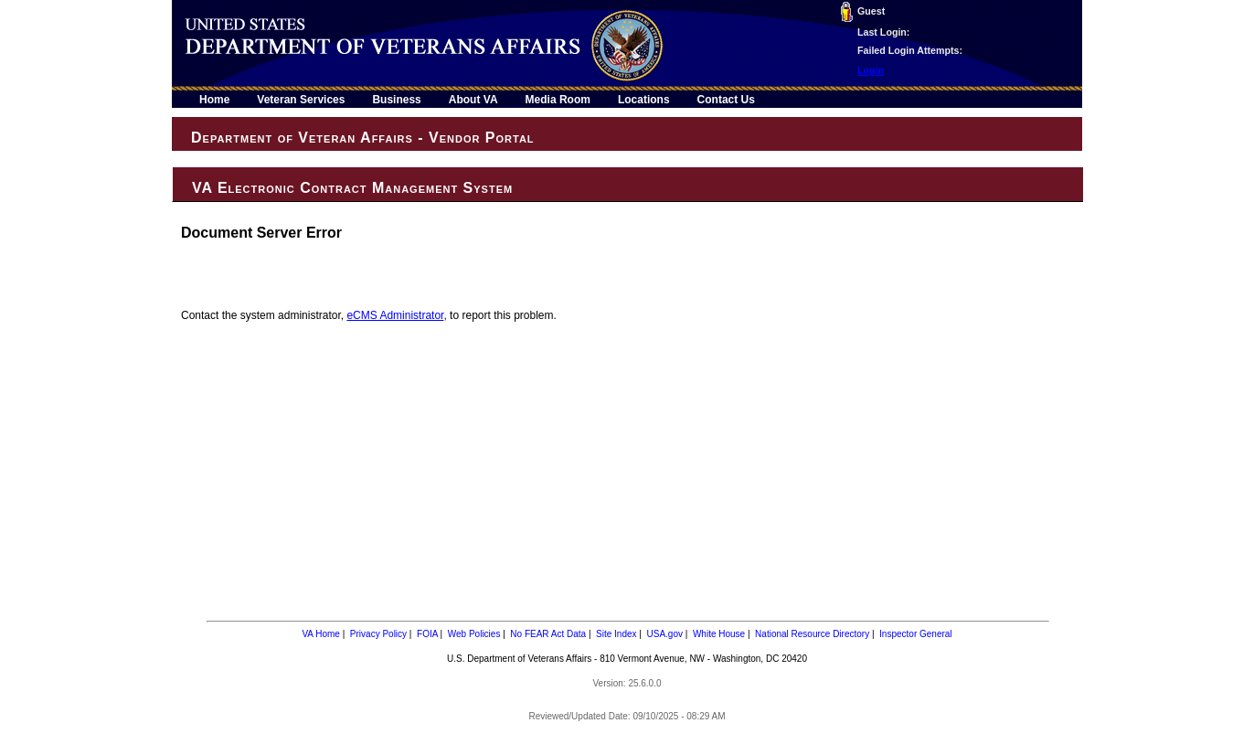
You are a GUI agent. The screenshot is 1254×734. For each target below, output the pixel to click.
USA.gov (665, 634)
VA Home (321, 634)
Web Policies (474, 634)
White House (719, 634)
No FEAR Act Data (548, 634)
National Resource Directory (812, 634)
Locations (644, 99)
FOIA (427, 634)
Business (396, 99)
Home (214, 99)
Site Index (616, 634)
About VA (473, 99)
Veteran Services (301, 99)
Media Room (558, 99)
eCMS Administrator (394, 315)
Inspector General (915, 634)
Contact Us (726, 99)
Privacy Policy (378, 634)
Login (870, 70)
